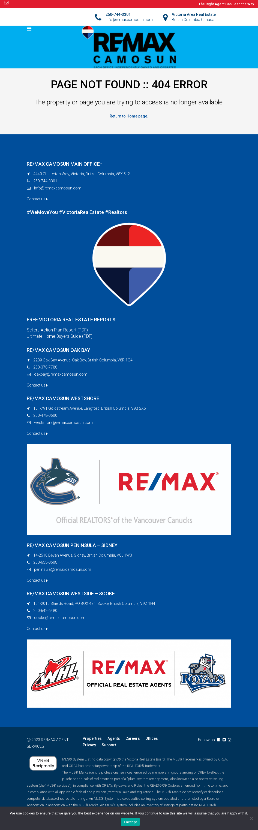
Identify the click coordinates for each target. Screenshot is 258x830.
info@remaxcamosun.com (57, 188)
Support (108, 745)
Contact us (37, 199)
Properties (92, 739)
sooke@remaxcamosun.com (59, 618)
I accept (130, 822)
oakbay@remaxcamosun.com (60, 374)
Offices (151, 739)
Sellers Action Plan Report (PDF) (57, 330)
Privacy (89, 745)
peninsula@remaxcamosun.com (62, 570)
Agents (113, 739)
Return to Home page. (129, 116)
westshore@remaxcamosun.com (63, 423)
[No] (251, 818)
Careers (132, 739)
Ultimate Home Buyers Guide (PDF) (60, 336)
